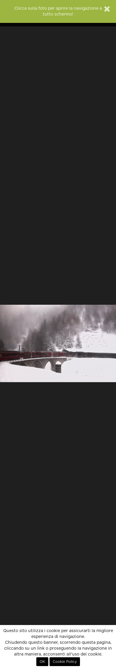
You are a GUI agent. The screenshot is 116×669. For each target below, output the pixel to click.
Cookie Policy (65, 661)
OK (42, 661)
